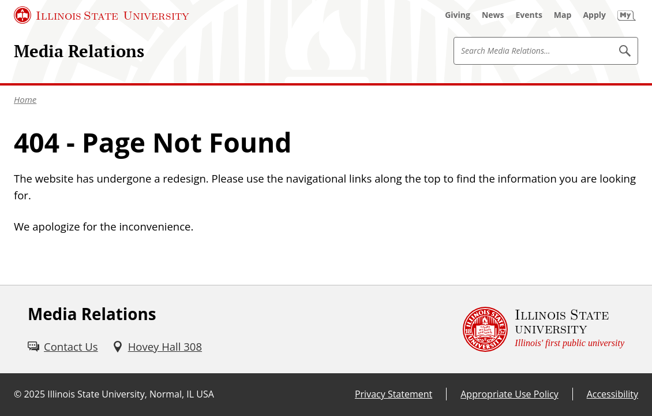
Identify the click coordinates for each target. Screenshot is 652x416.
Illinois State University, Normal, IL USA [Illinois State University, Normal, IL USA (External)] (130, 394)
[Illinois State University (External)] (101, 15)
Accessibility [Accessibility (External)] (612, 394)
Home (25, 99)
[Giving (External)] (458, 15)
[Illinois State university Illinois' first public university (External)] (543, 329)
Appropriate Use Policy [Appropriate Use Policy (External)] (509, 394)
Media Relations (79, 51)
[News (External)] (493, 15)
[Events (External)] (529, 15)
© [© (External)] (17, 394)
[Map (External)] (563, 15)
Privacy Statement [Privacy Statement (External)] (393, 394)
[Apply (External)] (594, 15)
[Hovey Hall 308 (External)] (157, 346)
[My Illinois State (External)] (626, 15)
